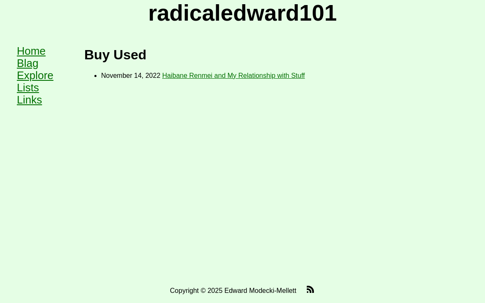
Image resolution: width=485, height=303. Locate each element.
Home (31, 51)
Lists (28, 87)
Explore (35, 75)
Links (29, 100)
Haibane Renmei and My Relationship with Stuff (233, 75)
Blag (27, 63)
